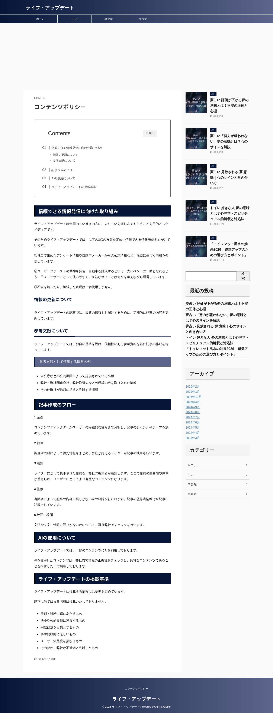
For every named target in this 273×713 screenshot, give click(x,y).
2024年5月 (193, 427)
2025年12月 (194, 396)
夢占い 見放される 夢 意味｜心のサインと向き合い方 (229, 177)
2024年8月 (193, 412)
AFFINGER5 (163, 707)
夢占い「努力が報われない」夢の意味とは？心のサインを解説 (229, 141)
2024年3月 (193, 437)
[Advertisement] (136, 55)
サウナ (143, 18)
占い (74, 18)
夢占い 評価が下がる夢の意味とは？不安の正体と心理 (229, 105)
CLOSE (150, 133)
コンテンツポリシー (136, 688)
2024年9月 (193, 407)
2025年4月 (193, 402)
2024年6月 (193, 422)
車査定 (109, 18)
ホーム (40, 18)
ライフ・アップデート (50, 7)
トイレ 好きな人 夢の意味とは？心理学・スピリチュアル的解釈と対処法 (230, 213)
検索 (243, 276)
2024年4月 (193, 432)
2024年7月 (193, 417)
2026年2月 (193, 386)
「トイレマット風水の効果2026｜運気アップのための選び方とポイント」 (229, 249)
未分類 (192, 484)
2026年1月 (193, 391)
